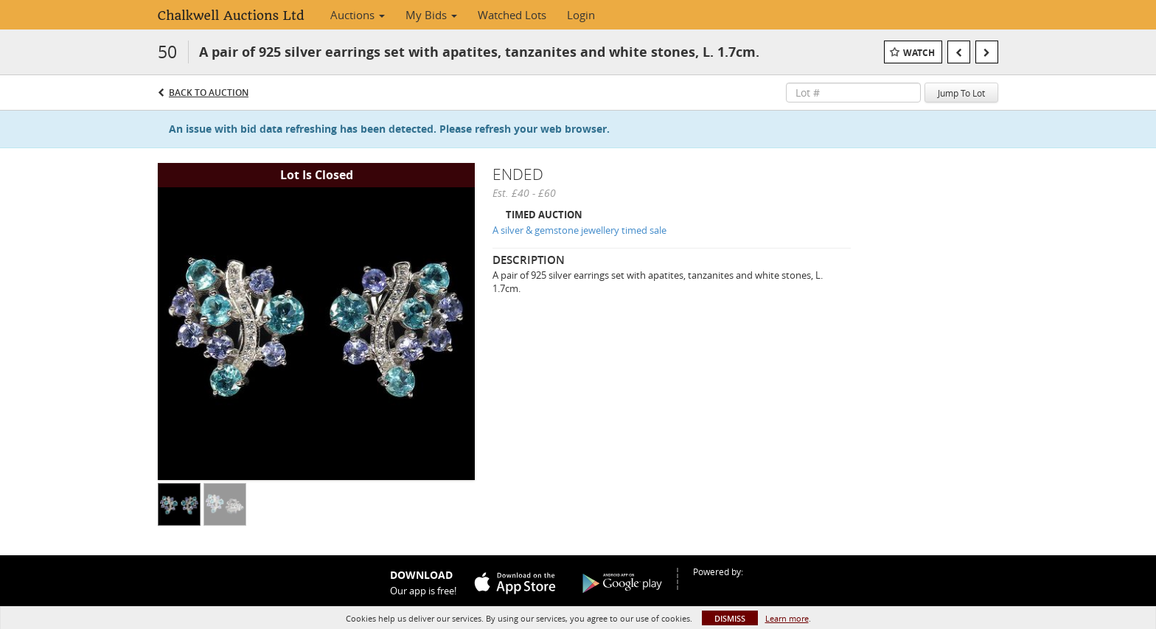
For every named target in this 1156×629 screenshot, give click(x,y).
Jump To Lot (961, 93)
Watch (919, 52)
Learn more (787, 618)
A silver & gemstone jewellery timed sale (579, 230)
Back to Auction (208, 92)
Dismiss (729, 618)
